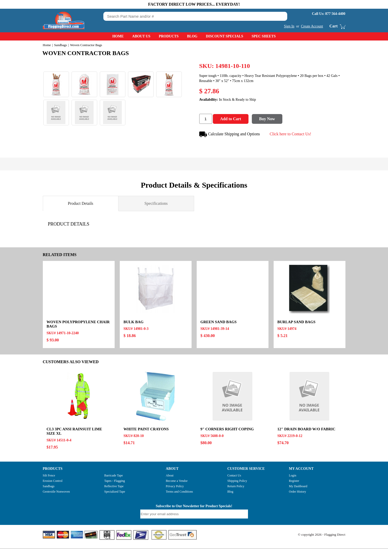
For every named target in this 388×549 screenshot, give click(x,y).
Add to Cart (231, 119)
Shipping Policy (237, 481)
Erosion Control (53, 481)
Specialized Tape (114, 492)
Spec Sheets (264, 36)
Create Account (312, 26)
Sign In (289, 26)
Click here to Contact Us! (291, 134)
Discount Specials (224, 36)
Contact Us (234, 476)
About (170, 476)
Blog (192, 36)
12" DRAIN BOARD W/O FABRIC (306, 430)
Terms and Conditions (179, 492)
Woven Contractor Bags (87, 53)
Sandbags (60, 45)
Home (118, 36)
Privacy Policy (175, 487)
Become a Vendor (177, 481)
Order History (297, 492)
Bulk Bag (134, 322)
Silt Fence (49, 476)
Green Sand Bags (219, 322)
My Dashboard (298, 487)
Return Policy (235, 487)
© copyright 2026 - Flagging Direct (321, 535)
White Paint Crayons (146, 430)
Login (292, 476)
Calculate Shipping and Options (230, 135)
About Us (141, 36)
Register (294, 481)
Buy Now (268, 119)
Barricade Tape (113, 476)
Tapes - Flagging (114, 481)
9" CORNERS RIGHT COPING (227, 430)
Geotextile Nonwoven (56, 492)
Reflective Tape (114, 487)
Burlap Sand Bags (296, 322)
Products (168, 36)
